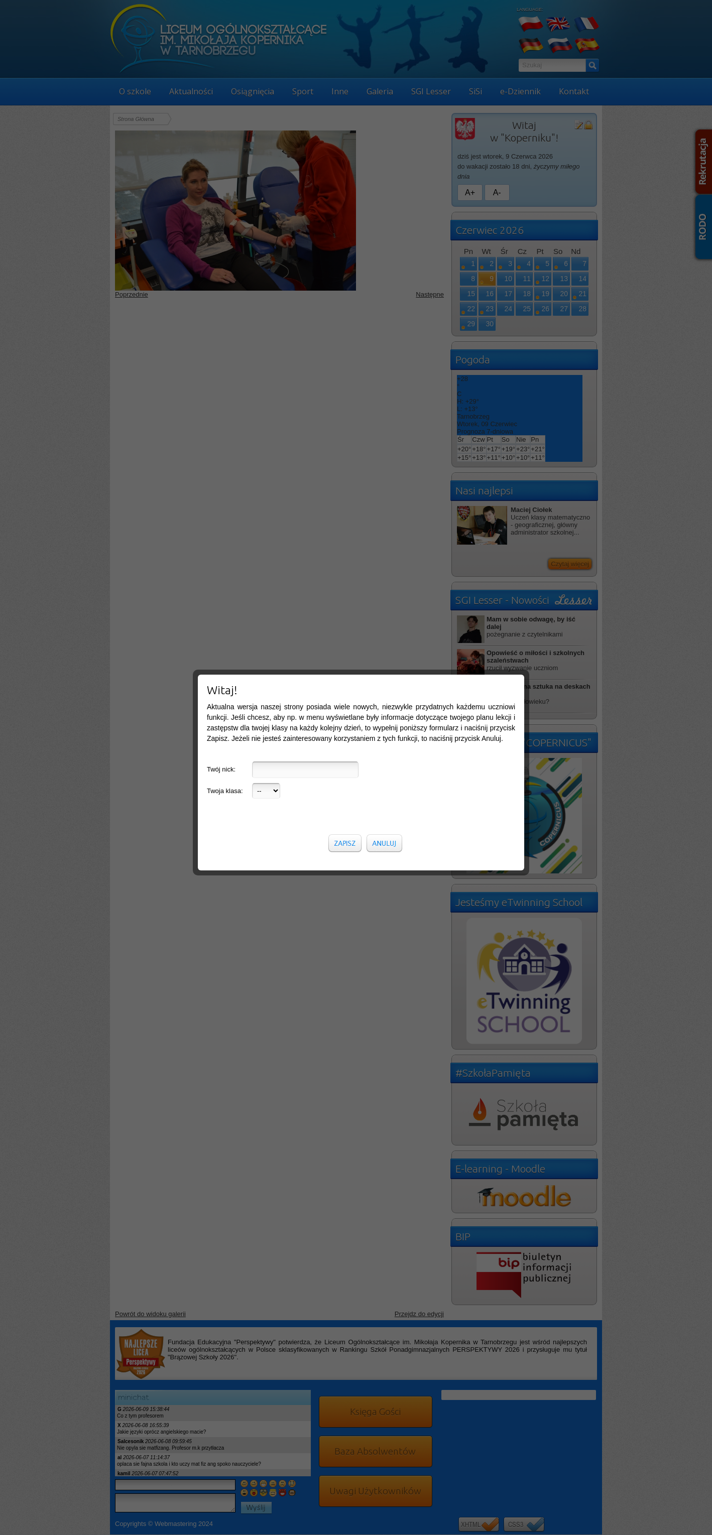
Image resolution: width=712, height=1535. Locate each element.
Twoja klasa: (225, 791)
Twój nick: (221, 769)
